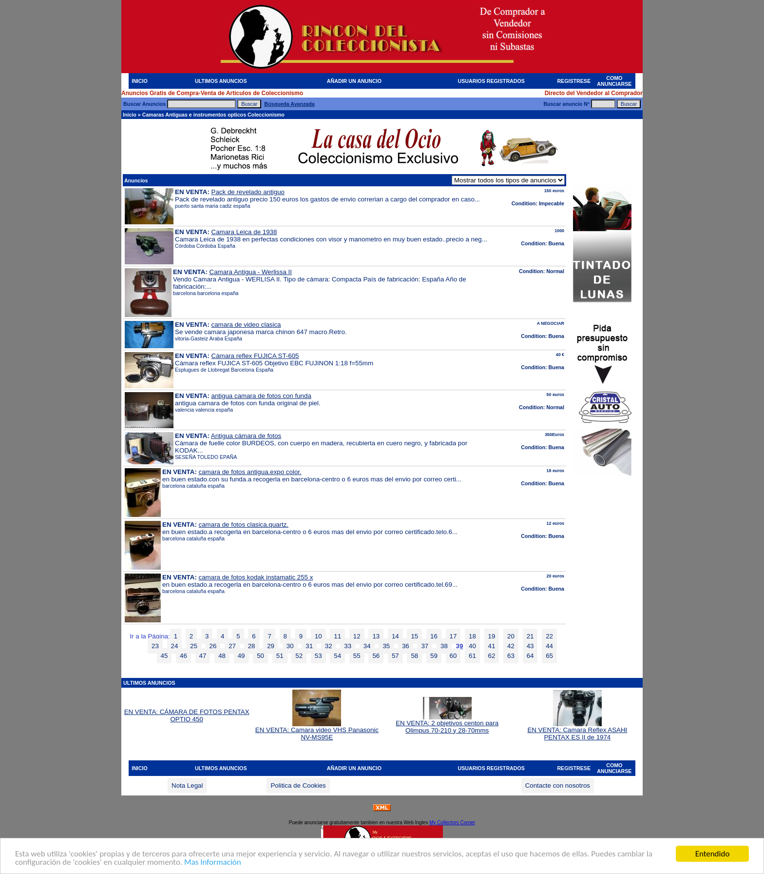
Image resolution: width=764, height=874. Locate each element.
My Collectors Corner (452, 822)
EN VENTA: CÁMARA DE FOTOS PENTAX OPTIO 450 (186, 715)
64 (530, 655)
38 (444, 646)
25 (193, 646)
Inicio (129, 115)
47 (203, 655)
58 (414, 655)
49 (241, 655)
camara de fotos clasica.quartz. (243, 524)
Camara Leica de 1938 (244, 232)
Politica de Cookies (297, 785)
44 (549, 646)
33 (347, 646)
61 (472, 655)
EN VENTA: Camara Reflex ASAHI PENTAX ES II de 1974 (577, 730)
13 (376, 636)
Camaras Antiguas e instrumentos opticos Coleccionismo (213, 115)
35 (386, 646)
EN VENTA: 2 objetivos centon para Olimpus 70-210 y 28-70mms (447, 724)
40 (472, 646)
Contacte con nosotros (557, 785)
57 (395, 655)
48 (222, 655)
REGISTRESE (574, 81)
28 (251, 646)
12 (357, 636)
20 (511, 636)
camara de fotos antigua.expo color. (250, 472)
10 (318, 636)
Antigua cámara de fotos (246, 435)
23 (155, 646)
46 (183, 655)
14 (395, 636)
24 (174, 646)
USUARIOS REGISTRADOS (491, 81)
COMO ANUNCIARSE (614, 81)
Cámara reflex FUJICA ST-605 (255, 355)
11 (337, 636)
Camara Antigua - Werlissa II (251, 272)
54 (337, 655)
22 (549, 636)
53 (318, 655)
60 (453, 655)
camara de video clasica (246, 324)
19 (492, 636)
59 (434, 655)
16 (434, 636)
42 (511, 646)
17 (453, 636)
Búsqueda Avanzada (289, 104)
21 (530, 636)
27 (232, 646)
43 (530, 646)
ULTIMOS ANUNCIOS (221, 81)
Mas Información (212, 862)
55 (357, 655)
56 (376, 655)
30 (290, 646)
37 (424, 646)
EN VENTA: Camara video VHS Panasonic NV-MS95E (317, 730)
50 (260, 655)
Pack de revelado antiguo (248, 192)
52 (299, 655)
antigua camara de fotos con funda (261, 395)
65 (549, 655)
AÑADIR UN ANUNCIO (354, 81)
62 (492, 655)
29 (270, 646)
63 (511, 655)
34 (367, 646)
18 (472, 636)
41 (492, 646)
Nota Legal (187, 785)
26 (213, 646)
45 (164, 655)
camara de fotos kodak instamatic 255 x (256, 577)
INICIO (140, 81)
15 (414, 636)
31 (309, 646)
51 (280, 655)
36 (405, 646)
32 (328, 646)
